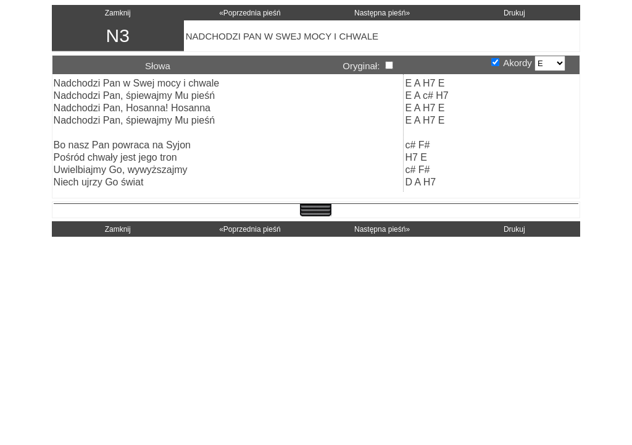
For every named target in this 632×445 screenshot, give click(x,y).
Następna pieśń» (382, 13)
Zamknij (118, 13)
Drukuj (514, 13)
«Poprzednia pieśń (249, 13)
